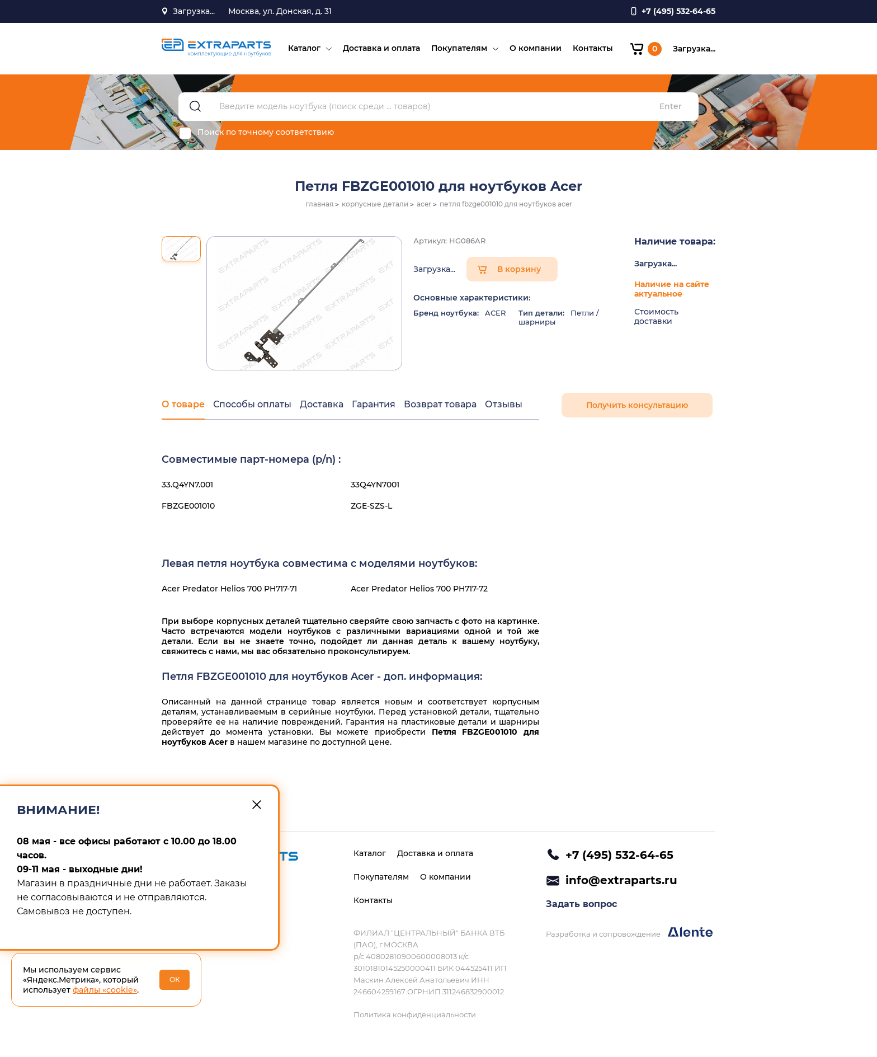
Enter (670, 106)
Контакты (593, 48)
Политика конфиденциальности (414, 1014)
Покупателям (459, 48)
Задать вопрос (581, 904)
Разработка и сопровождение (629, 932)
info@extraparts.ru (621, 880)
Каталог (304, 48)
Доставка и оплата (381, 48)
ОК (174, 979)
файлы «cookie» (105, 990)
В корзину (519, 269)
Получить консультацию (637, 405)
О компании (536, 48)
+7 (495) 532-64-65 (619, 855)
